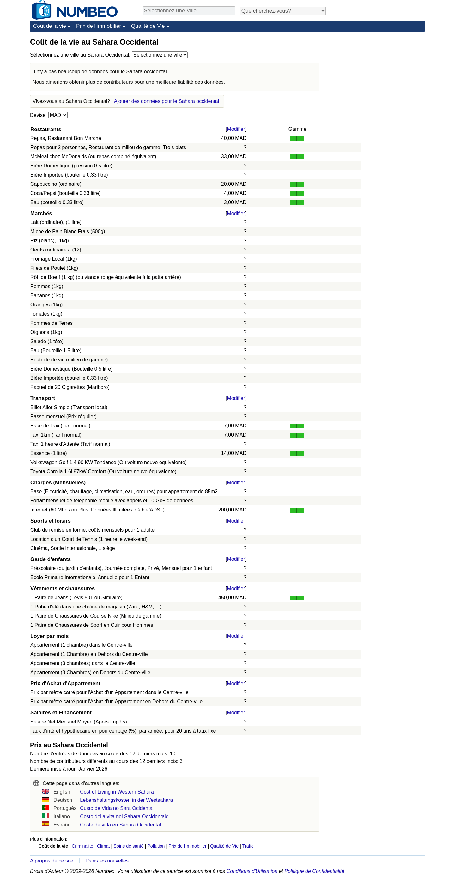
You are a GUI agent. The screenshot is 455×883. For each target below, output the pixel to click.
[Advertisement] (377, 76)
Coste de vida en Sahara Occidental (120, 824)
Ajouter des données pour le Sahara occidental (166, 101)
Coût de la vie (49, 26)
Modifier (236, 129)
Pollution (156, 846)
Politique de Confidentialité (314, 871)
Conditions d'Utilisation (252, 871)
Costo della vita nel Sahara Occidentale (124, 816)
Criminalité (82, 846)
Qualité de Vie (148, 26)
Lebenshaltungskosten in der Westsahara (126, 800)
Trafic (247, 846)
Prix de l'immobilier (98, 26)
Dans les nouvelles (107, 860)
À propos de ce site (51, 860)
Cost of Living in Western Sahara (117, 792)
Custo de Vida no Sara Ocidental (117, 808)
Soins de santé (128, 846)
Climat (103, 846)
